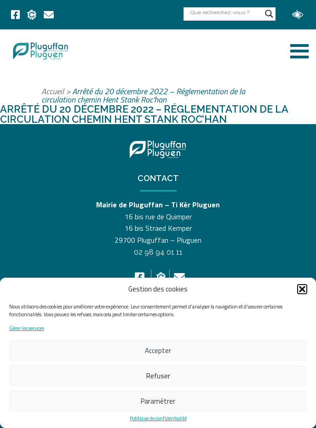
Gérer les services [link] (26, 328)
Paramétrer (158, 401)
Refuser (158, 376)
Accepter (158, 350)
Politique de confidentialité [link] (158, 418)
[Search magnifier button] (269, 13)
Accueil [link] (52, 91)
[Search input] (225, 12)
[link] (15, 15)
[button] (302, 289)
